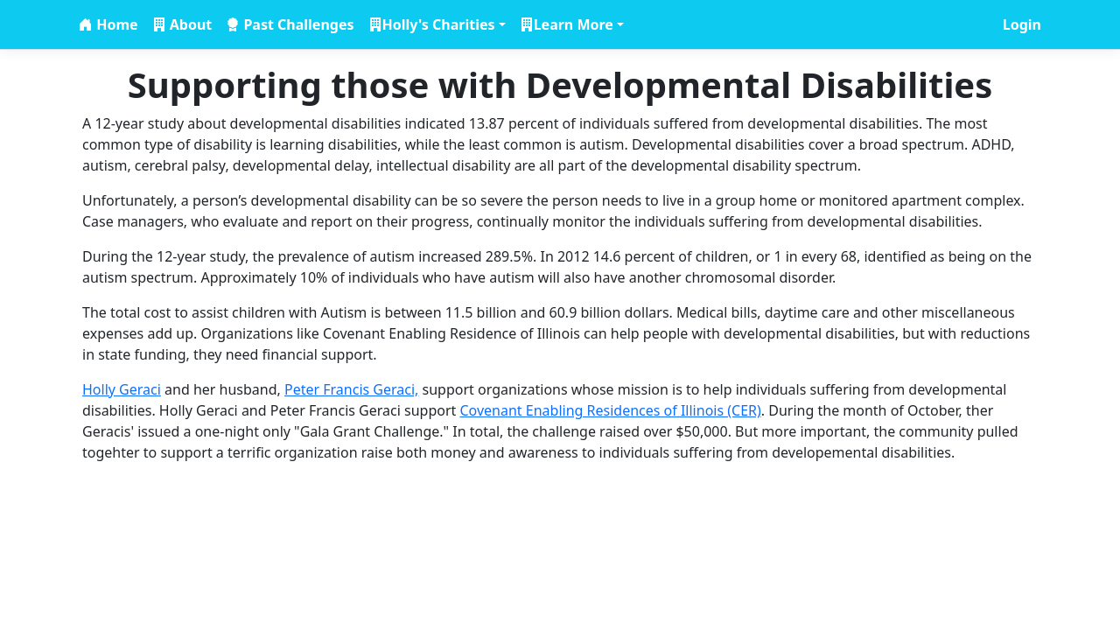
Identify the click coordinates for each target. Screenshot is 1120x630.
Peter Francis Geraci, (351, 389)
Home (115, 24)
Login (1022, 24)
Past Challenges (297, 24)
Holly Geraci (121, 389)
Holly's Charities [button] (438, 24)
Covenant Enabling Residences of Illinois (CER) (609, 410)
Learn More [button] (573, 24)
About (189, 24)
